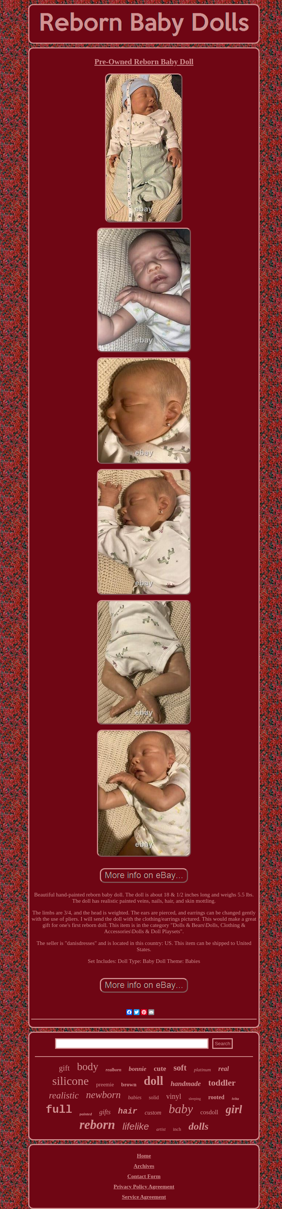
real (223, 1068)
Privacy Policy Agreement (143, 1187)
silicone (70, 1080)
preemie (105, 1084)
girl (234, 1109)
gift (64, 1068)
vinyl (173, 1096)
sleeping (195, 1099)
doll (153, 1080)
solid (154, 1097)
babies (135, 1097)
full (59, 1110)
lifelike (135, 1126)
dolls (198, 1126)
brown (128, 1084)
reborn (97, 1125)
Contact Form (143, 1176)
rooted (216, 1097)
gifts (105, 1112)
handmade (186, 1083)
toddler (222, 1082)
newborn (103, 1094)
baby (181, 1109)
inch (177, 1129)
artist (161, 1129)
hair (127, 1111)
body (87, 1066)
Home (144, 1156)
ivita (235, 1098)
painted (86, 1114)
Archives (144, 1166)
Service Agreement (144, 1197)
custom (153, 1112)
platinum (202, 1069)
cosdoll (209, 1112)
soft (180, 1067)
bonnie (137, 1068)
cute (160, 1068)
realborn (114, 1069)
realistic (64, 1095)
